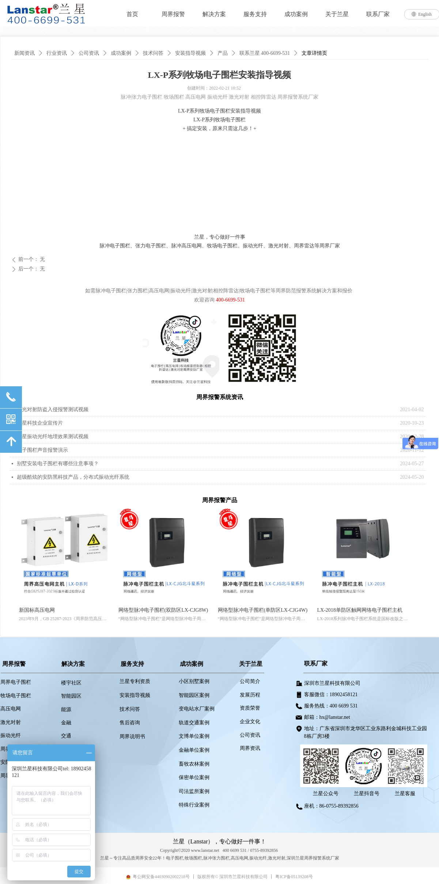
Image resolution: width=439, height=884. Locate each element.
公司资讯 (89, 53)
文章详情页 (314, 53)
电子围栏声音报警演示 (42, 450)
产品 (222, 53)
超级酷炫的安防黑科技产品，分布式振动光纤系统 (73, 477)
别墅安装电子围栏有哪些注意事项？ (58, 463)
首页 (132, 14)
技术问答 (153, 53)
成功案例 (296, 14)
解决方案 (214, 14)
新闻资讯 (24, 53)
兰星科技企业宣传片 (40, 423)
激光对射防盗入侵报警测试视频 (52, 409)
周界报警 (173, 14)
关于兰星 (337, 14)
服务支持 (255, 14)
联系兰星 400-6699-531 (264, 53)
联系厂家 (378, 14)
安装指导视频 (190, 53)
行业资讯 (56, 53)
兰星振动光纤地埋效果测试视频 (52, 436)
